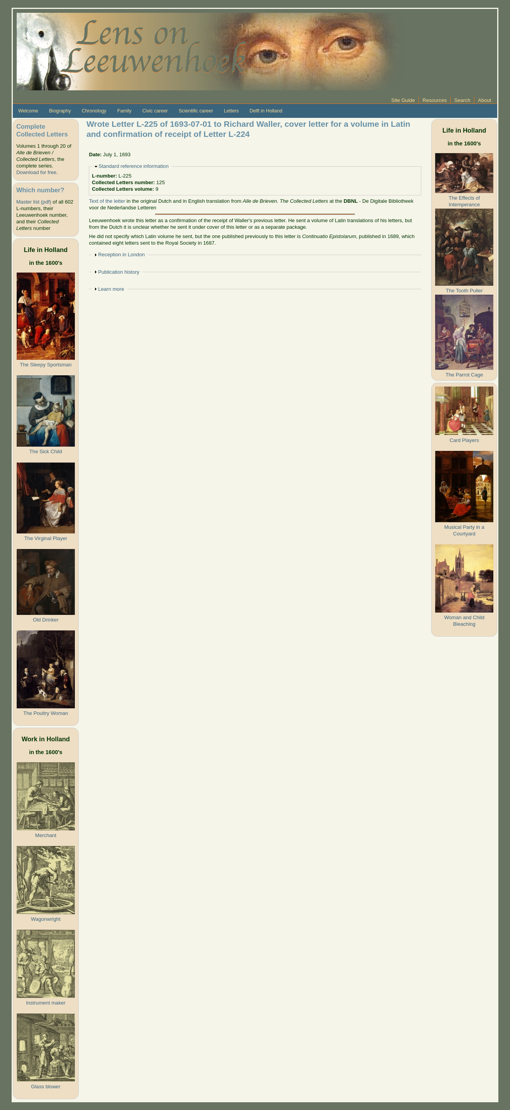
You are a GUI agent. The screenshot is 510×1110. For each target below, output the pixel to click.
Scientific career (196, 111)
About (484, 100)
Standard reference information (134, 166)
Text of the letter (107, 201)
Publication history (118, 272)
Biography (60, 111)
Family (124, 111)
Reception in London (121, 254)
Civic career (155, 111)
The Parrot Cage (464, 375)
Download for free (36, 172)
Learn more (111, 289)
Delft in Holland (265, 111)
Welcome (28, 111)
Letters (231, 111)
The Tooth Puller (464, 290)
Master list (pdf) (33, 202)
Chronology (94, 111)
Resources (434, 100)
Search (462, 100)
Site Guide (403, 100)
